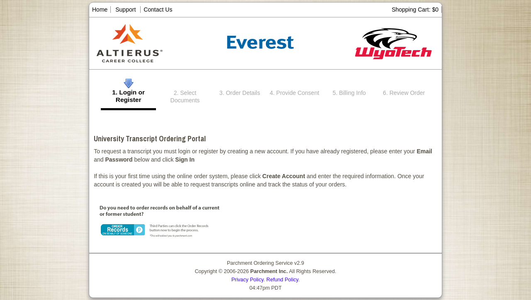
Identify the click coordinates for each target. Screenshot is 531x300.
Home (99, 9)
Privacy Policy (247, 280)
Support (125, 9)
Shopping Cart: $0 (415, 9)
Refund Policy (282, 280)
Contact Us (158, 9)
